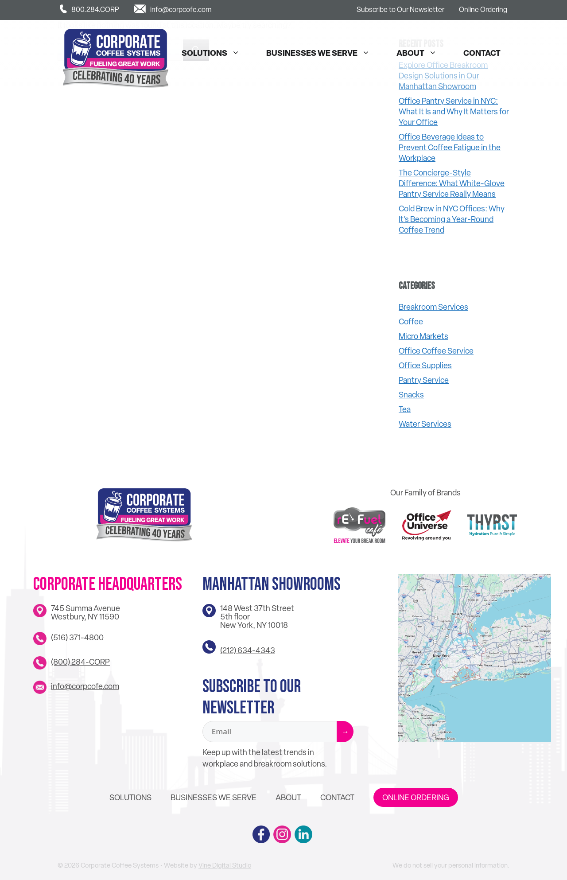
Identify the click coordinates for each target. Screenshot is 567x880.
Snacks (411, 394)
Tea (405, 409)
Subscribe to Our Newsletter (400, 9)
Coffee (411, 321)
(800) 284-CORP (80, 662)
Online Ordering (483, 9)
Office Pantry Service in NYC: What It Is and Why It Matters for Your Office (454, 111)
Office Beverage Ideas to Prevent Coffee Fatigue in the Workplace (450, 147)
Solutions (215, 53)
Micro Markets (423, 336)
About (421, 53)
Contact (482, 52)
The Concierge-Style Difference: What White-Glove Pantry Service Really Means (452, 183)
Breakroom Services (433, 307)
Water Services (425, 424)
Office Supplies (425, 365)
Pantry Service (424, 380)
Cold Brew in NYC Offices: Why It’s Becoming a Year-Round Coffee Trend (452, 219)
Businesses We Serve (322, 53)
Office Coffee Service (436, 351)
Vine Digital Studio (224, 865)
